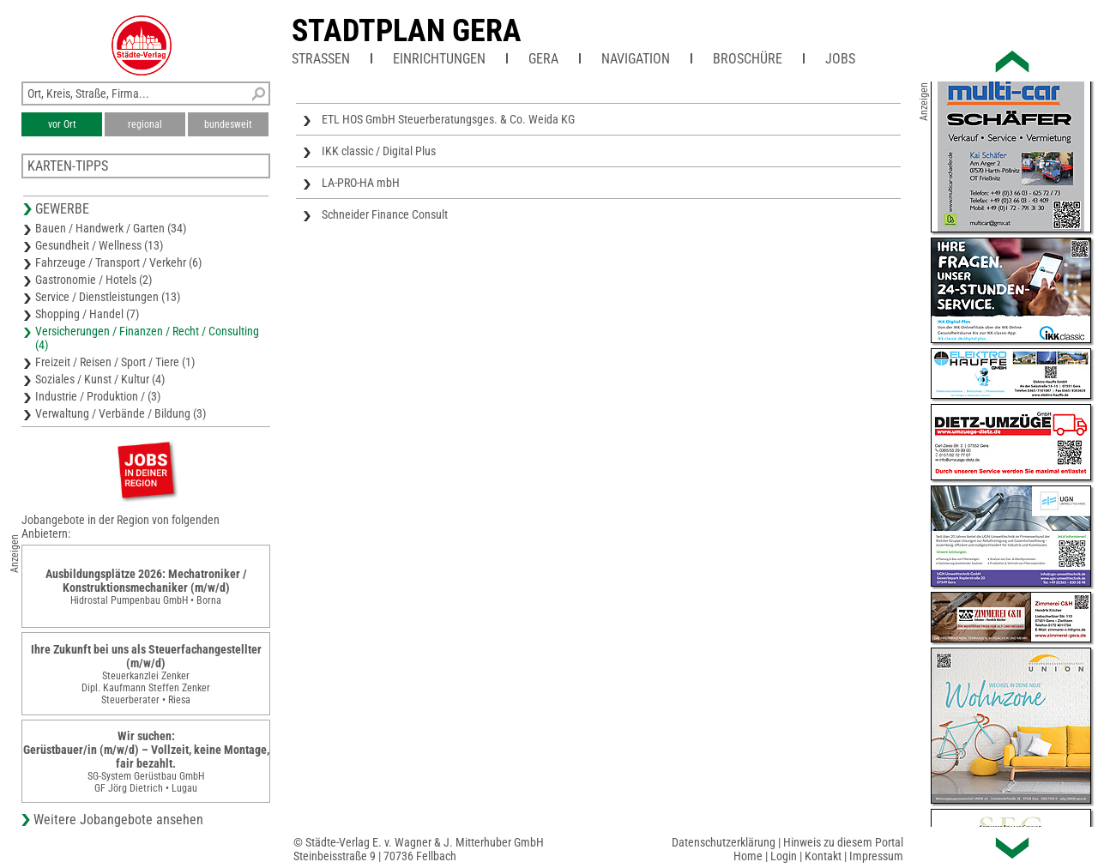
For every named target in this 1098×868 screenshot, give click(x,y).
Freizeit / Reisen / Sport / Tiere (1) (115, 362)
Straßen (321, 59)
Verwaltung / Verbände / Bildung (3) (120, 413)
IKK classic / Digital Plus (379, 151)
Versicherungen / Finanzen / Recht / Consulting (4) (147, 338)
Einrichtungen (439, 59)
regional (145, 124)
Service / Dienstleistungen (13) (107, 297)
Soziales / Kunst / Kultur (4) (100, 379)
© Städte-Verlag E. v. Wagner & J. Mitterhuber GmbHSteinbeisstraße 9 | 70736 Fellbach (418, 849)
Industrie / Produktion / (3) (97, 396)
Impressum (876, 856)
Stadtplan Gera (407, 31)
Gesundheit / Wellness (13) (99, 245)
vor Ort (62, 124)
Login (783, 856)
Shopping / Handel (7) (87, 314)
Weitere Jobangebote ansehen (118, 819)
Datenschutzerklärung (723, 842)
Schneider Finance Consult (385, 214)
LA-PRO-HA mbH (361, 183)
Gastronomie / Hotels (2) (93, 279)
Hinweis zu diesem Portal (843, 842)
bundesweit (228, 124)
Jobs (840, 59)
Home (748, 856)
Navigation (635, 59)
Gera (543, 59)
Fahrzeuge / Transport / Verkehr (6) (118, 262)
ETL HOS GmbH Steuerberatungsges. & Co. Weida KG (448, 119)
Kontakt (823, 856)
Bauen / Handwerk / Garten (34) (110, 228)
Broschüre (747, 59)
